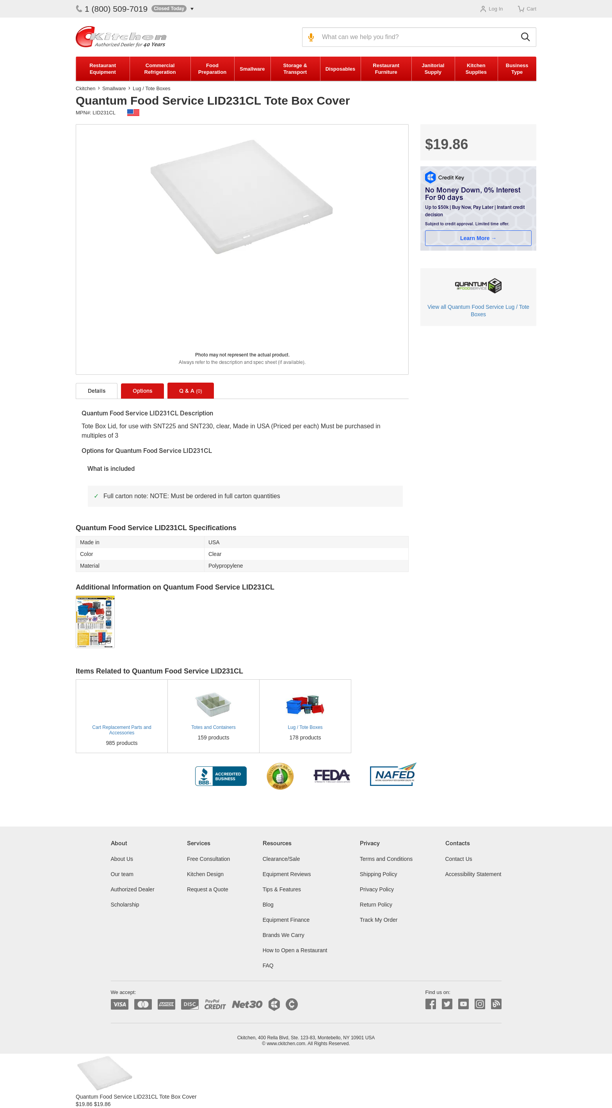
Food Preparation (212, 68)
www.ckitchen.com (286, 1043)
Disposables (341, 69)
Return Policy (376, 904)
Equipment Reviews (287, 874)
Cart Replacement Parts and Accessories (121, 730)
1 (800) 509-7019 (112, 8)
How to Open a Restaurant (295, 950)
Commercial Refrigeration (160, 68)
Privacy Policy (377, 889)
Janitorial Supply (433, 68)
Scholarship (125, 904)
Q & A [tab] (190, 391)
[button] (172, 8)
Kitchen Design (205, 874)
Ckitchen (86, 88)
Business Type (517, 68)
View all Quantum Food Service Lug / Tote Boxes (478, 310)
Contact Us (458, 859)
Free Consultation (208, 859)
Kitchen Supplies (476, 68)
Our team (122, 874)
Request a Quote (207, 889)
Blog (268, 904)
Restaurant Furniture (386, 68)
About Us (122, 859)
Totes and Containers (213, 727)
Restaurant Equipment (102, 68)
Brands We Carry (283, 935)
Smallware (252, 69)
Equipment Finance (286, 920)
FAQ (268, 965)
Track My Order (379, 920)
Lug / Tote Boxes (152, 88)
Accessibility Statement (473, 874)
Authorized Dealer (133, 889)
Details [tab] (96, 391)
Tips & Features (282, 889)
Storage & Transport (295, 68)
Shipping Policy (378, 874)
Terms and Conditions (386, 859)
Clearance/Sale (281, 859)
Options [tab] (142, 391)
